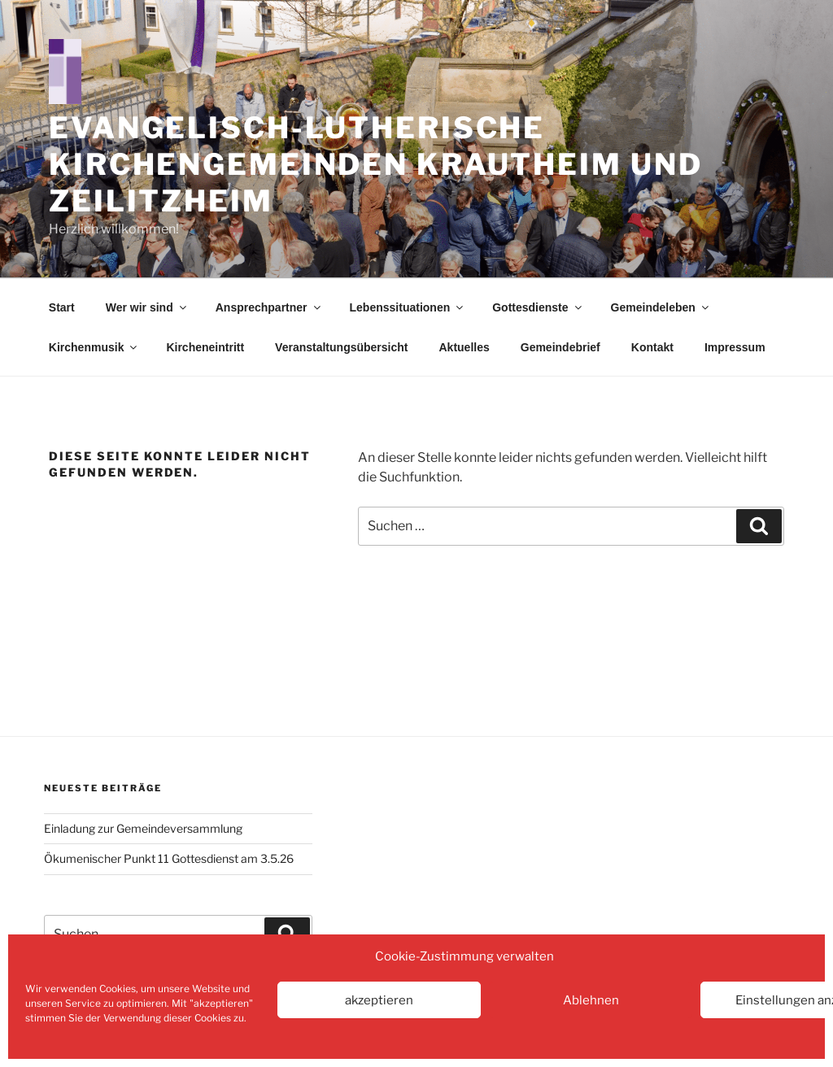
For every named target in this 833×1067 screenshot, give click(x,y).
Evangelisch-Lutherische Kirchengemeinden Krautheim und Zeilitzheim (375, 164)
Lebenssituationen (408, 307)
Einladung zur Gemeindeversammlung (143, 828)
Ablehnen (591, 1000)
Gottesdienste (537, 307)
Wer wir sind (147, 307)
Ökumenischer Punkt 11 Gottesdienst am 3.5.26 (169, 858)
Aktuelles (464, 347)
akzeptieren (379, 1000)
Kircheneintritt (205, 347)
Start (62, 307)
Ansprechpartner (269, 307)
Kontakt (652, 347)
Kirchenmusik (94, 347)
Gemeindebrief (560, 347)
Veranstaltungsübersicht (341, 347)
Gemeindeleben (661, 307)
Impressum (734, 347)
